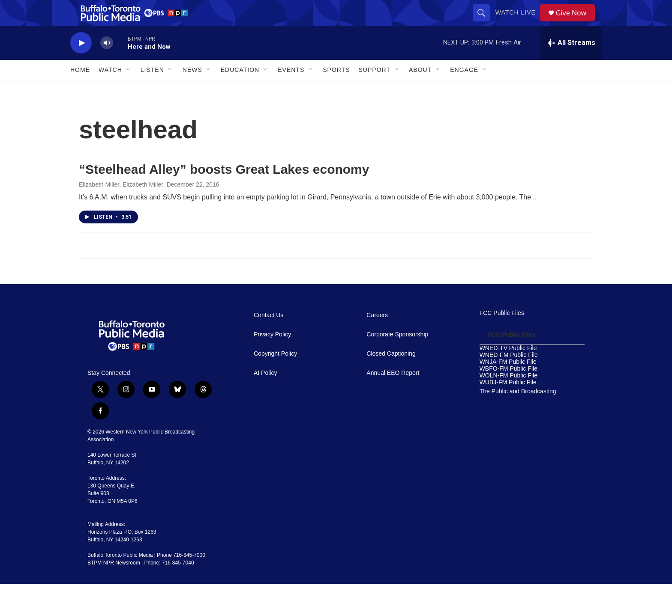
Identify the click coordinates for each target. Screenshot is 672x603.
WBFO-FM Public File (508, 388)
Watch (110, 89)
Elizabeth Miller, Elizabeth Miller (121, 203)
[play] (81, 62)
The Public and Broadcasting (518, 410)
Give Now (576, 22)
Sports (336, 89)
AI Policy (265, 392)
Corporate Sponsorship (397, 354)
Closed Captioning (390, 373)
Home (80, 89)
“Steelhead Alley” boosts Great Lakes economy (224, 188)
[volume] (106, 62)
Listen (152, 89)
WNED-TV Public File (508, 367)
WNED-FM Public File (509, 374)
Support (374, 89)
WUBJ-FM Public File (508, 401)
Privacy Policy (272, 354)
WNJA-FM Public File (508, 381)
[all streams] (571, 62)
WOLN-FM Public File (508, 395)
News (192, 89)
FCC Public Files (502, 332)
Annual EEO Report (392, 392)
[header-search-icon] (484, 22)
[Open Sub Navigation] (128, 89)
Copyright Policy (275, 373)
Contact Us (268, 334)
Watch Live (518, 22)
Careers (377, 334)
